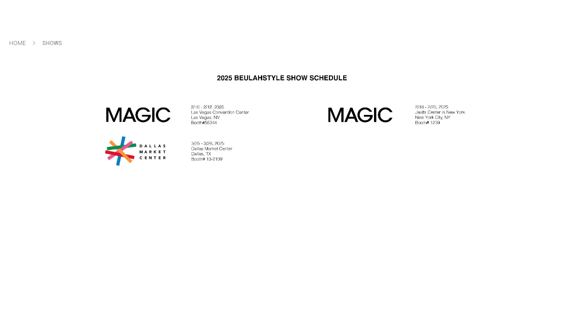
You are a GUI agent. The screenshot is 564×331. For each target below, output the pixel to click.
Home (18, 43)
